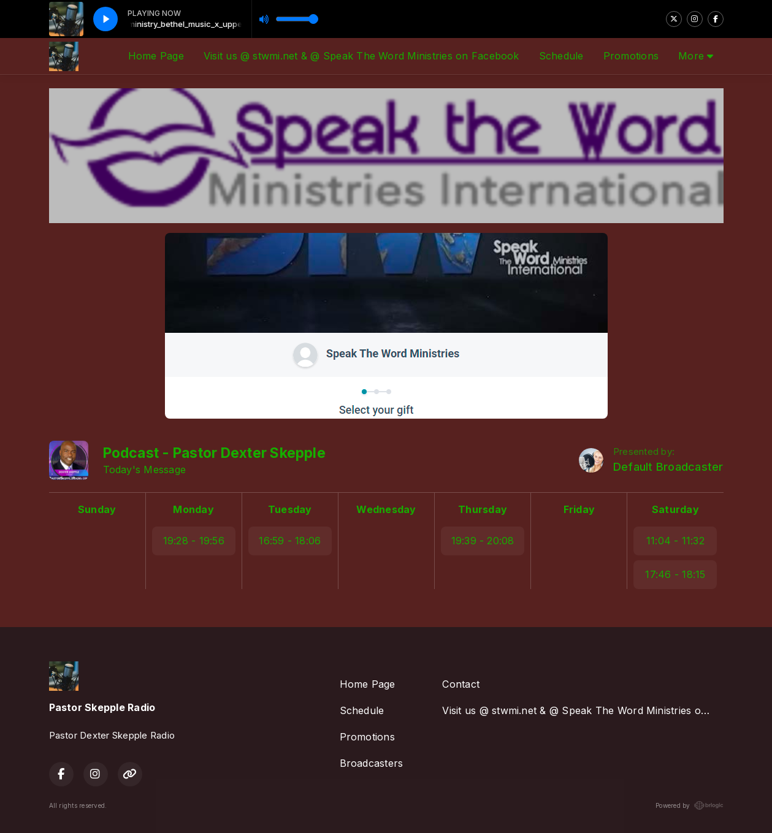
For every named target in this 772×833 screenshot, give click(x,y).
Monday (193, 509)
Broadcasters (371, 763)
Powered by (689, 805)
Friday (579, 509)
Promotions (631, 56)
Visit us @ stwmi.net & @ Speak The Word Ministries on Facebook (361, 56)
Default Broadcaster (668, 466)
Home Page (156, 56)
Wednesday (386, 509)
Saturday (675, 509)
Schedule (561, 56)
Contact (461, 684)
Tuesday (290, 509)
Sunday (97, 509)
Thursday (482, 509)
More (695, 56)
